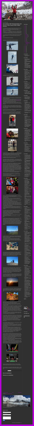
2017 (25, 33)
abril (25, 40)
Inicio (12, 392)
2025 (25, 25)
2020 (25, 30)
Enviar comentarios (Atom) (9, 393)
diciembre (26, 34)
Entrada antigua (20, 392)
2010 (25, 52)
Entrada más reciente (5, 392)
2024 (25, 26)
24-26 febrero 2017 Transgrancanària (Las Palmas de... (28, 43)
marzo (26, 41)
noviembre (26, 35)
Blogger (21, 422)
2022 (25, 28)
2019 (25, 31)
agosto (26, 37)
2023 (25, 27)
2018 (25, 32)
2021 (25, 29)
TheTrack (7, 31)
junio (25, 39)
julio (25, 38)
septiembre (26, 36)
